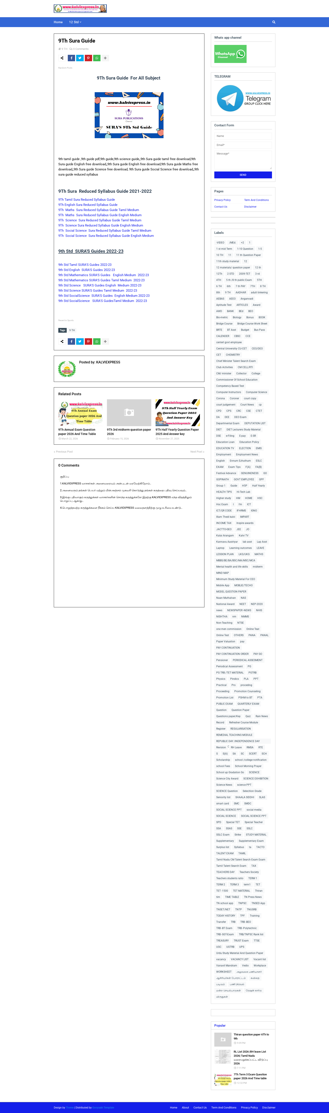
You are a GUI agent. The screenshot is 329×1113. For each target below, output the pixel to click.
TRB (233, 921)
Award (256, 304)
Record (220, 722)
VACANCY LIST (240, 959)
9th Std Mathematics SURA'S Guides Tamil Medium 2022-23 (101, 280)
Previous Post (64, 451)
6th (229, 286)
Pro (234, 685)
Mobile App (222, 585)
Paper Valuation (225, 641)
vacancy (221, 959)
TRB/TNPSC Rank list (251, 934)
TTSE (257, 940)
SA (234, 753)
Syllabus (239, 847)
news (219, 610)
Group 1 (221, 485)
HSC (260, 498)
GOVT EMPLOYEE (244, 479)
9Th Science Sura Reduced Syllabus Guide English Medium (101, 225)
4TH (218, 280)
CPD (218, 410)
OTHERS (239, 635)
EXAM (219, 466)
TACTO (260, 847)
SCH (264, 753)
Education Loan (225, 442)
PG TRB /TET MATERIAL (230, 672)
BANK (230, 311)
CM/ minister (223, 373)
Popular (220, 1025)
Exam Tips (234, 466)
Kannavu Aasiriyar (227, 541)
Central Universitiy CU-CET (231, 348)
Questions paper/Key (228, 716)
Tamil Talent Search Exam (231, 865)
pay (242, 641)
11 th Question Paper (248, 255)
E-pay (242, 435)
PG (249, 666)
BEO (250, 311)
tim (218, 897)
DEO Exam (240, 417)
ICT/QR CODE (224, 510)
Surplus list (222, 847)
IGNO (254, 510)
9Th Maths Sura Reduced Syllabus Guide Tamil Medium (99, 210)
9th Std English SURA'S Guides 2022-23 (86, 270)
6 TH (219, 286)
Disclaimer (250, 206)
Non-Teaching (224, 622)
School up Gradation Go (230, 772)
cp (260, 404)
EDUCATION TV (225, 448)
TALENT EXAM (224, 853)
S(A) (225, 753)
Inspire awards (244, 523)
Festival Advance (226, 473)
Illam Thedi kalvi (225, 516)
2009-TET (244, 273)
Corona (220, 398)
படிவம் (220, 984)
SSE (239, 828)
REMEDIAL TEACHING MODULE (234, 734)
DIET (219, 429)
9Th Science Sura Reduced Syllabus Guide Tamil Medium (100, 220)
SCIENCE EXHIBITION (255, 778)
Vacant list (259, 959)
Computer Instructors (228, 392)
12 (245, 261)
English (220, 460)
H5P (244, 485)
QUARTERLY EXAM (248, 703)
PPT (255, 678)
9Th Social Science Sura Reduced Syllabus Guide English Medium (106, 236)
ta (250, 847)
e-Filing (230, 435)
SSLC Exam (223, 834)
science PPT (244, 784)
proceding (246, 685)
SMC (236, 803)
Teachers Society (249, 872)
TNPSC (242, 903)
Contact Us (220, 206)
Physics (220, 678)
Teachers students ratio (229, 878)
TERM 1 (252, 878)
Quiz (248, 716)
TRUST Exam (241, 940)
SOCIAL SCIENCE (226, 816)
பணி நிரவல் (237, 984)
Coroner (234, 398)
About (185, 1107)
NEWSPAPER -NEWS (239, 610)
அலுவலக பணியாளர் (249, 971)
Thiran (259, 890)
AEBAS (220, 298)
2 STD (230, 273)
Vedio (245, 965)
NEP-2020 (257, 604)
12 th (258, 267)
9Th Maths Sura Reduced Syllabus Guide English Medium (100, 215)
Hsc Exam (222, 504)
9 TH (64, 49)
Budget (245, 329)
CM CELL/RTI (245, 367)
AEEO (232, 298)
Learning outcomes (240, 548)
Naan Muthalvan (226, 597)
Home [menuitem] (58, 22)
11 (229, 255)
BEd (241, 311)
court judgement (225, 404)
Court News (247, 404)
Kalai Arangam (225, 535)
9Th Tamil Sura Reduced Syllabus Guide (87, 200)
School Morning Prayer (248, 766)
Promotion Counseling (247, 691)
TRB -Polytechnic (247, 928)
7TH (252, 286)
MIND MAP (222, 572)
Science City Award (227, 778)
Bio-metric (222, 317)
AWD (219, 311)
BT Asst (231, 329)
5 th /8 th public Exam (239, 280)
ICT (249, 504)
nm (234, 616)
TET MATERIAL (241, 890)
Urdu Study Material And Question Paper (239, 953)
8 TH (263, 286)
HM (238, 498)
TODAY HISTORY (225, 915)
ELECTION (245, 448)
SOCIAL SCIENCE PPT (229, 809)
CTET (259, 410)
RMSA (250, 747)
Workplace (260, 965)
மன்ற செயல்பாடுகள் (228, 990)
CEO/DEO (257, 348)
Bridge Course (224, 323)
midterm (258, 566)
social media (254, 809)
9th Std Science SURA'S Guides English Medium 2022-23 (99, 285)
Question (221, 710)
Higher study (223, 498)
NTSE (240, 622)
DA (218, 417)
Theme (70, 1107)
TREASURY (222, 940)
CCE (248, 336)
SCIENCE (254, 772)
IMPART (244, 516)
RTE (260, 747)
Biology (237, 317)
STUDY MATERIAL (256, 834)
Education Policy (249, 442)
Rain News (262, 716)
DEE (227, 417)
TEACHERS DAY (225, 872)
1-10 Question (245, 248)
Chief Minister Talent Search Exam (236, 361)
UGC (218, 946)
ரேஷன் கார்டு (254, 990)
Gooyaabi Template (103, 1107)
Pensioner (222, 660)
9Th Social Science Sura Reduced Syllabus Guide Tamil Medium (105, 231)
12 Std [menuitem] (74, 22)
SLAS (262, 797)
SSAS (229, 828)
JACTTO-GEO (224, 529)
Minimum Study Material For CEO (235, 579)
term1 (247, 884)
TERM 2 (220, 884)
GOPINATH (222, 479)
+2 (242, 242)
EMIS (259, 448)
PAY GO (257, 653)
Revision (221, 747)
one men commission (228, 629)
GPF (261, 479)
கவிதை (255, 978)
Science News (224, 784)
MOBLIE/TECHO (243, 585)
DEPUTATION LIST (255, 423)
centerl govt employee (229, 342)
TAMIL (242, 853)
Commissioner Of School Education (237, 379)
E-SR (253, 435)
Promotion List (224, 697)
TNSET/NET (223, 909)
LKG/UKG (244, 554)
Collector (241, 373)
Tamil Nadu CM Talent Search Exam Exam (240, 859)
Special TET (233, 822)
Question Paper (240, 710)
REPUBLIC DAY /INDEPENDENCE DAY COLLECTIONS (238, 742)
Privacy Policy (222, 200)
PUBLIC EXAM (224, 703)
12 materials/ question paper (233, 267)
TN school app (224, 903)
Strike (238, 834)
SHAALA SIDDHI (244, 797)
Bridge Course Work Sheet (252, 323)
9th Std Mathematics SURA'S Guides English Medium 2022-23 (103, 275)
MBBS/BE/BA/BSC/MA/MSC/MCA (235, 560)
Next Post (196, 451)
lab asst (247, 541)
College (256, 373)
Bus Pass (259, 329)
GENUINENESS (249, 473)
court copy (250, 398)
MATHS (259, 554)
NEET (242, 604)
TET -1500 (222, 890)
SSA (218, 828)
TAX (253, 865)
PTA (259, 697)
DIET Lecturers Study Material (244, 429)
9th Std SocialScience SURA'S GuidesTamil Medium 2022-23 (102, 301)
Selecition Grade (252, 791)
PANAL (264, 635)
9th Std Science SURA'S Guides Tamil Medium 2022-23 (97, 290)
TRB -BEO (245, 921)
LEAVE (260, 548)
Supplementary (225, 840)
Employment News (247, 454)
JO (247, 529)
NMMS (245, 616)
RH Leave (236, 747)
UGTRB (230, 946)
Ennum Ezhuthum (240, 460)
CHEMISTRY (233, 354)
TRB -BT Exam (224, 928)
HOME (248, 498)
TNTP (238, 909)
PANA (252, 635)
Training (254, 915)
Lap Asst (262, 541)
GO (265, 473)
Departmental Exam (227, 423)
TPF (242, 915)
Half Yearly (258, 485)
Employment (223, 454)
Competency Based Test (230, 385)
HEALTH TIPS (224, 491)
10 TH (219, 255)
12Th (219, 273)
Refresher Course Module (243, 722)
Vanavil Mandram (226, 965)
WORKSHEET (224, 971)
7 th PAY (240, 286)
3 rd (257, 273)
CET (218, 354)
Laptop (220, 548)
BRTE (219, 329)
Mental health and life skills (232, 566)
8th (218, 292)
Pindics (234, 678)
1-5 (260, 248)
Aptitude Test (224, 304)
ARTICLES (242, 304)
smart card (222, 803)
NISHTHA (221, 616)
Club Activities (224, 367)
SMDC (247, 803)
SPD (218, 822)
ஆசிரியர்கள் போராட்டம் (231, 978)
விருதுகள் (222, 996)
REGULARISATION (240, 728)
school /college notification (251, 759)
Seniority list (223, 797)
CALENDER (222, 336)
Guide (233, 485)
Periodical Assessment (229, 666)
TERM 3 (234, 884)
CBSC (237, 336)
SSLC (250, 828)
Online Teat (252, 629)
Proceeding (222, 691)
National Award (225, 604)
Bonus (250, 317)
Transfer (221, 921)
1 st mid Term (224, 248)
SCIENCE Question (227, 791)
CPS (228, 410)
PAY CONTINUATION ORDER (232, 653)
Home (173, 1107)
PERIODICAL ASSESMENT (248, 660)
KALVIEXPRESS (107, 362)
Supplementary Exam (251, 840)
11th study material (227, 261)
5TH (259, 280)
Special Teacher (254, 822)
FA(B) (258, 466)
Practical (221, 685)
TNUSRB (251, 909)
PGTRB (252, 672)
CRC (238, 410)
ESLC (259, 460)
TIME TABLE (232, 897)
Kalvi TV (244, 535)
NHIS (259, 610)
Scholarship (223, 759)
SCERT (253, 753)
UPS (241, 946)
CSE (248, 410)
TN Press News (253, 897)
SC (242, 753)
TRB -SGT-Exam (225, 934)
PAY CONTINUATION (228, 647)
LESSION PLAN (225, 554)
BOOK (262, 317)
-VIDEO (220, 242)
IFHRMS (241, 510)
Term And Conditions (256, 200)
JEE (238, 529)
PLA (246, 678)
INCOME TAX (224, 523)
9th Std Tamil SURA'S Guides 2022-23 (84, 265)
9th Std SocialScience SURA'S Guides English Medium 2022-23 (104, 296)
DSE (218, 435)
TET (258, 884)
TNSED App (258, 903)
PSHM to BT (245, 697)
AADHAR (241, 292)
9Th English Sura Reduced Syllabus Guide (88, 205)
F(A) (248, 466)
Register (221, 728)
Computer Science (256, 392)
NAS (243, 597)
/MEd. (232, 242)
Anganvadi (247, 298)
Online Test (222, 635)
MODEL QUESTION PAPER (231, 591)
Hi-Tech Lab (243, 491)
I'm (240, 504)
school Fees (223, 766)
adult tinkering (259, 292)
